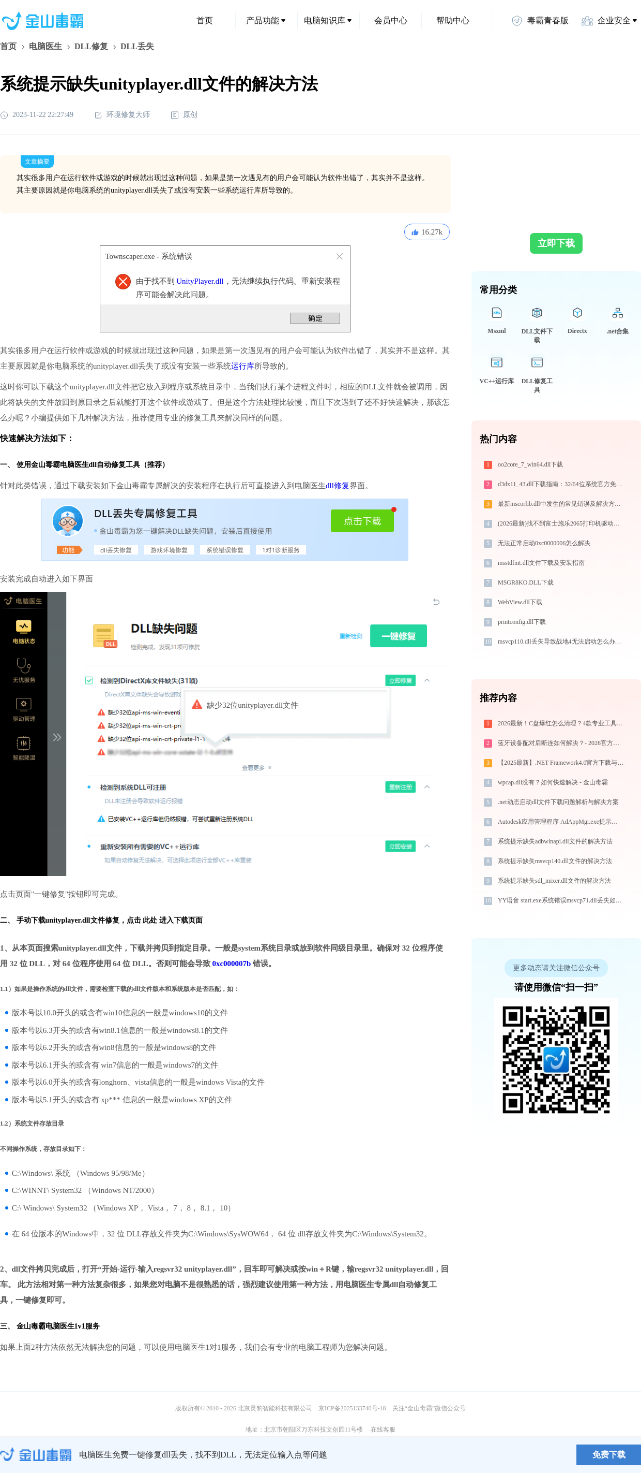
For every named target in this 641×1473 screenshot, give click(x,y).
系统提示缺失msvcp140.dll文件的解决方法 (555, 861)
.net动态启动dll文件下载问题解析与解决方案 (558, 802)
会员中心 (390, 20)
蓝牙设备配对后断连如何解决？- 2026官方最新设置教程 (561, 743)
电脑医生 (45, 46)
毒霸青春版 (540, 20)
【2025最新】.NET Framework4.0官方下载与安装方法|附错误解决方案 (561, 762)
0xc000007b (231, 963)
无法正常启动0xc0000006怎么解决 (544, 543)
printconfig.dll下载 (522, 621)
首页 (204, 20)
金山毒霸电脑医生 (45, 1326)
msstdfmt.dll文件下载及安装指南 (541, 562)
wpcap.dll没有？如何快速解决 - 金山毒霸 (553, 782)
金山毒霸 (35, 1455)
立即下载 (556, 243)
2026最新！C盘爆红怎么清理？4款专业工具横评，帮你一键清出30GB (561, 723)
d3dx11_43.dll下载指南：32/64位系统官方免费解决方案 (561, 484)
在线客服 (383, 1429)
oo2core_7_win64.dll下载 (530, 464)
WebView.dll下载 (520, 602)
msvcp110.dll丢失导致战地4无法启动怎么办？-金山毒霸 (561, 641)
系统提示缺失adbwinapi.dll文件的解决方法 (555, 841)
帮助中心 (452, 20)
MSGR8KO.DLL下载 (526, 582)
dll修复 (337, 486)
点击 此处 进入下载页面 (165, 920)
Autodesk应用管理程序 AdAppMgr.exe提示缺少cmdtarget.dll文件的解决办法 (561, 821)
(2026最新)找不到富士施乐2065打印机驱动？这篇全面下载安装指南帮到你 (561, 523)
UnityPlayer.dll (199, 281)
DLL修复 (91, 46)
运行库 (242, 366)
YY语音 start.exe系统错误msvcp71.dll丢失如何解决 (561, 900)
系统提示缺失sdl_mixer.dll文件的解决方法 (554, 880)
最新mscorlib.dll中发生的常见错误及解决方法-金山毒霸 (561, 503)
